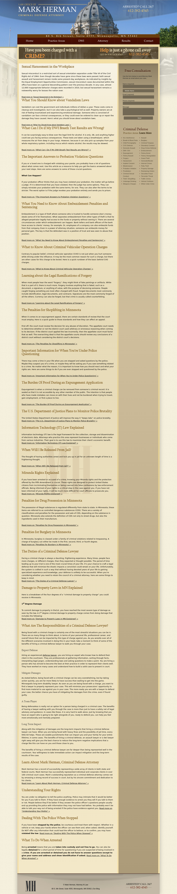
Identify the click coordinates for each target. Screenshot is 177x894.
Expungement (128, 153)
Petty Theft (145, 166)
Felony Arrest (145, 153)
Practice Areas (57, 41)
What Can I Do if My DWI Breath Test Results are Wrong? (63, 128)
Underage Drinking (129, 181)
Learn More (145, 133)
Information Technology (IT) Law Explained (53, 428)
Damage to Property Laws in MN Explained (52, 588)
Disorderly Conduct (148, 145)
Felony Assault (128, 156)
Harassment (127, 161)
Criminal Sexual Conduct (128, 175)
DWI (81, 41)
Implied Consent (128, 163)
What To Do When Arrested (42, 840)
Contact (148, 41)
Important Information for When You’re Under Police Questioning (59, 352)
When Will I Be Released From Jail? (46, 450)
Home (29, 41)
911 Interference (128, 138)
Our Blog (96, 889)
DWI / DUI (126, 150)
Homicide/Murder (147, 161)
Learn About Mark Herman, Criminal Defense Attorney (60, 762)
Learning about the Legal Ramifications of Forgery (57, 276)
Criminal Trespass (147, 143)
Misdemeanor (128, 166)
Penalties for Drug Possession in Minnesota (52, 501)
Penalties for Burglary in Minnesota (46, 532)
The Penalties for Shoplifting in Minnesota (51, 310)
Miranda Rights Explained (40, 473)
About (103, 41)
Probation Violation (129, 168)
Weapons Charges (129, 184)
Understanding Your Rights (41, 790)
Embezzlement (146, 150)
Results (126, 41)
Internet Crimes (146, 163)
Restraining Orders (147, 171)
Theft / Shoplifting (129, 179)
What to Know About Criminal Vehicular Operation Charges (64, 247)
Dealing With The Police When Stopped (50, 818)
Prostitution (127, 171)
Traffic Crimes (146, 179)
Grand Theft (145, 158)
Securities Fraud (147, 173)
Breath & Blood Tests (130, 140)
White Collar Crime (147, 184)
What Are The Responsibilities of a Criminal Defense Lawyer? (65, 626)
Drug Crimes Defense (148, 148)
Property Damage (147, 168)
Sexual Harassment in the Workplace (48, 67)
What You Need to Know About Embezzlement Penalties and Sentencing (65, 205)
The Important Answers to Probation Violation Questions (62, 157)
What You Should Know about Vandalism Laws (55, 100)
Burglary (144, 140)
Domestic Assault (129, 148)
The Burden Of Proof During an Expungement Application (62, 383)
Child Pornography (129, 143)
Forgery (125, 158)
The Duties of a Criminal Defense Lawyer (50, 551)
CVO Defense (128, 145)
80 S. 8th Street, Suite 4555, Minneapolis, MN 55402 (71, 889)
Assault (143, 138)
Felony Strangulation (148, 156)
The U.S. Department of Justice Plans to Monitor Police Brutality (67, 411)
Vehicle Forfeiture (147, 181)
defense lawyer (50, 655)
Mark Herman (52, 10)
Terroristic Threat (147, 176)
